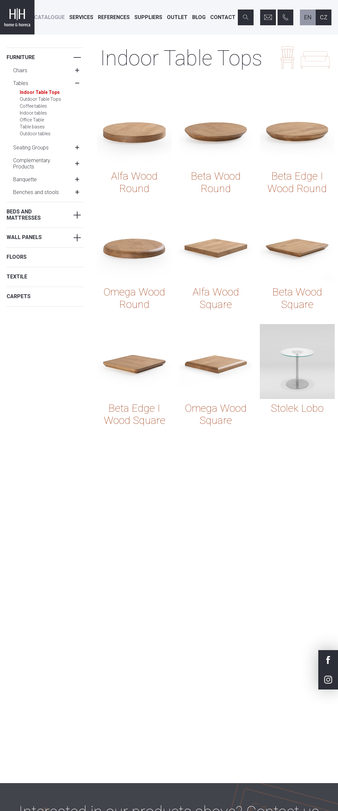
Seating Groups (31, 147)
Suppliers (148, 17)
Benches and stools (36, 192)
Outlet (177, 17)
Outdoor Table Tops (40, 99)
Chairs (20, 70)
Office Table (32, 119)
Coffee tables (33, 106)
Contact (223, 17)
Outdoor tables (35, 133)
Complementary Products (31, 163)
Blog (199, 17)
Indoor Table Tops (40, 92)
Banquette (25, 179)
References (114, 17)
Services (81, 17)
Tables (20, 83)
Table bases (32, 126)
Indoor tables (33, 113)
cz (323, 17)
